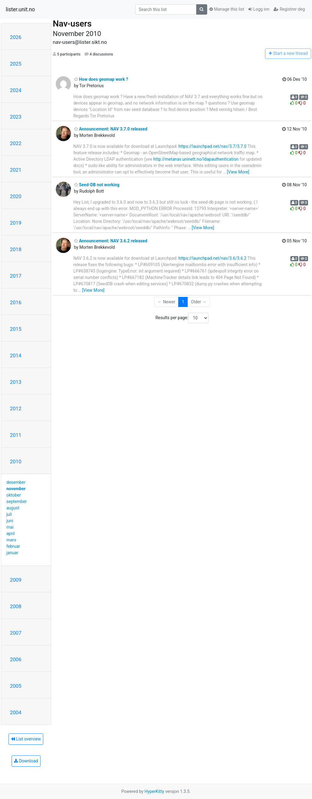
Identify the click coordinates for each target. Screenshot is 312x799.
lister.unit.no (20, 9)
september (16, 501)
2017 (16, 276)
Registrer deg (289, 9)
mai (9, 527)
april (10, 533)
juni (9, 520)
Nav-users (72, 24)
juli (9, 514)
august (13, 507)
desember (15, 482)
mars (11, 539)
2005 (16, 686)
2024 (16, 90)
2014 (16, 355)
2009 (16, 580)
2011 (16, 435)
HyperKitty (154, 791)
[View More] (238, 171)
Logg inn (258, 9)
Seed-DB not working (96, 184)
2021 (16, 170)
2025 (16, 64)
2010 (16, 461)
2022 (16, 143)
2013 (16, 382)
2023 (16, 117)
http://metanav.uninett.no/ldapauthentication (196, 159)
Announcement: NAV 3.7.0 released (110, 129)
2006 (16, 659)
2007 (16, 633)
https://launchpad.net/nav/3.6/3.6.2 (212, 258)
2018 (16, 249)
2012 (16, 408)
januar (12, 552)
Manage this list (226, 9)
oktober (13, 495)
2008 (16, 606)
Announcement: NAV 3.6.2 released (110, 240)
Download (26, 760)
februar (13, 546)
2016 (16, 302)
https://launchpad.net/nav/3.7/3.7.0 (212, 146)
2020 (16, 196)
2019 (16, 223)
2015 (16, 329)
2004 (16, 712)
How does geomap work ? (101, 79)
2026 (16, 37)
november (16, 488)
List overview (26, 739)
